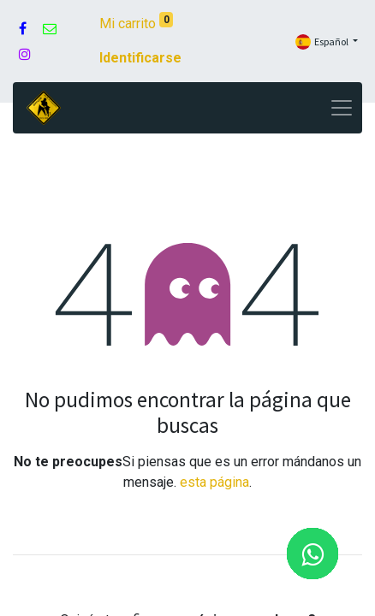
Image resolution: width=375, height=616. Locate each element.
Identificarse (140, 58)
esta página (214, 482)
